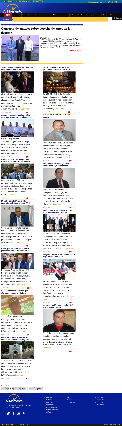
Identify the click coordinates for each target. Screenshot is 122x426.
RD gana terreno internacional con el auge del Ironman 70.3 (59, 255)
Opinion (93, 15)
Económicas (38, 15)
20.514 (31, 389)
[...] (58, 47)
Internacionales (64, 15)
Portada (49, 397)
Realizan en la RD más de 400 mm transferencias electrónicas (58, 211)
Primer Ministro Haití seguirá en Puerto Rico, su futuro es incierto (15, 160)
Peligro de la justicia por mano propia (56, 116)
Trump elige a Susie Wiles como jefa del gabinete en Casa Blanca (17, 68)
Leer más (25, 109)
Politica (24, 15)
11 (25, 389)
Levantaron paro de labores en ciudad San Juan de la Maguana (15, 338)
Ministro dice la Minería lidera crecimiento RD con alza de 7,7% (15, 202)
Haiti (98, 15)
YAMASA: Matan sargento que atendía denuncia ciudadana (14, 292)
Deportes (30, 15)
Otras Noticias (17, 15)
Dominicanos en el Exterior (51, 15)
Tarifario (103, 15)
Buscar (118, 18)
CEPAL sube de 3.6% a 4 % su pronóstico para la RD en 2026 (56, 68)
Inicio (8, 15)
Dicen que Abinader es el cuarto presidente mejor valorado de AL (15, 249)
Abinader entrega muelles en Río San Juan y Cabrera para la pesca (16, 116)
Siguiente (39, 389)
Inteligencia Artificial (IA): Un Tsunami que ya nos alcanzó (56, 164)
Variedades (73, 15)
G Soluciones (116, 424)
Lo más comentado (83, 15)
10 (22, 389)
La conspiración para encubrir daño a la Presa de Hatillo (58, 306)
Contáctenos (110, 15)
